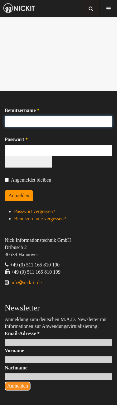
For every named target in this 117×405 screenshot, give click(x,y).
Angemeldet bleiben (28, 180)
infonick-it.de (25, 282)
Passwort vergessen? (34, 211)
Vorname (14, 350)
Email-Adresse (22, 333)
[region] (58, 54)
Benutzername (22, 110)
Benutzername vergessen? (40, 218)
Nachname (16, 367)
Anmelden (18, 195)
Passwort (16, 139)
